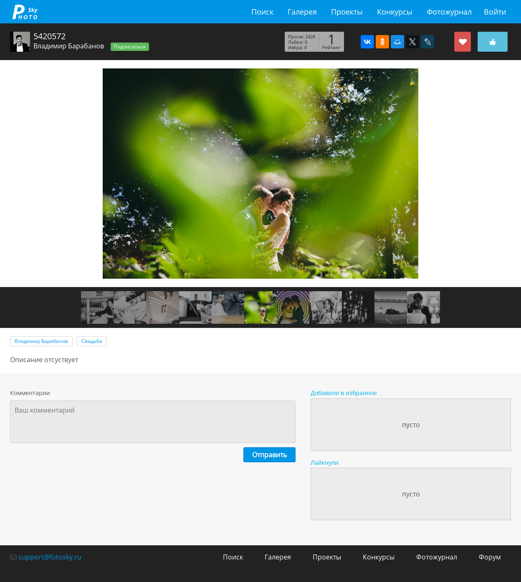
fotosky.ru (24, 11)
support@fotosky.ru (49, 557)
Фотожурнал (449, 12)
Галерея (302, 12)
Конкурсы (394, 12)
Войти (495, 12)
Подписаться (130, 46)
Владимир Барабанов (68, 45)
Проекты (347, 12)
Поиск (262, 12)
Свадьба (91, 341)
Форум (490, 557)
